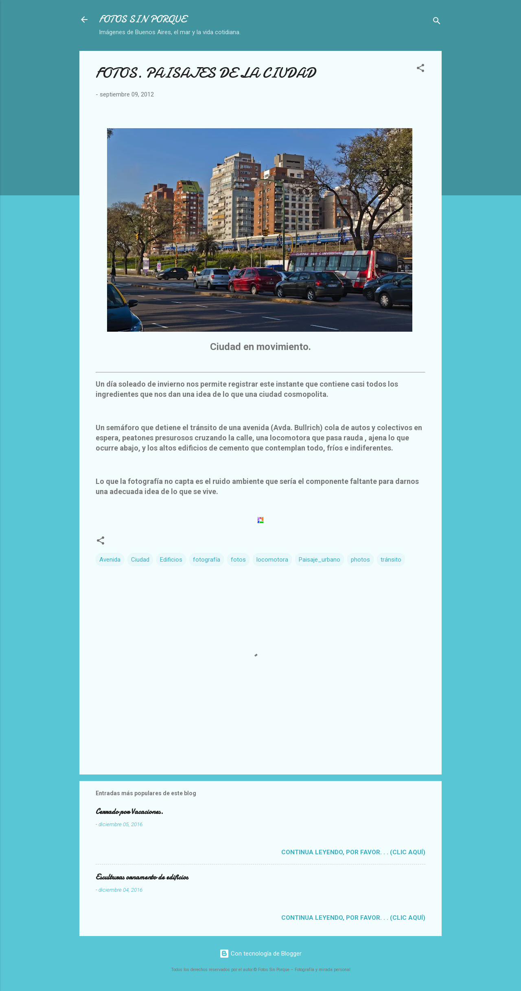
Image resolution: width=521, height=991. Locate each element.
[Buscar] (437, 22)
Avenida (109, 559)
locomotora (272, 559)
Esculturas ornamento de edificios (142, 877)
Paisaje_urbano (319, 559)
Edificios (171, 559)
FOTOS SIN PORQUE (142, 19)
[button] (420, 69)
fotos (238, 559)
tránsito (391, 559)
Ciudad (140, 559)
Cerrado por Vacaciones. (129, 812)
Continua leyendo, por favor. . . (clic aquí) (353, 852)
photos (360, 559)
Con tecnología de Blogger (260, 953)
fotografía (206, 559)
